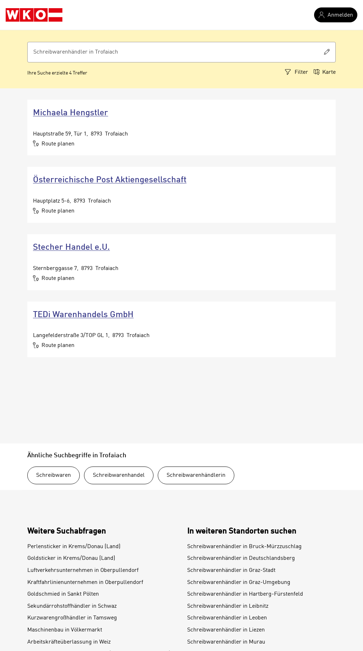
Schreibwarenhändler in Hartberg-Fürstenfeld (245, 594)
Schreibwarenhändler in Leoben (227, 618)
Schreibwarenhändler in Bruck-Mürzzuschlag (244, 547)
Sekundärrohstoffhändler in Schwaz (72, 606)
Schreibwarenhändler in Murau (226, 642)
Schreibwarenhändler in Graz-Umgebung (238, 582)
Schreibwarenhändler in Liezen (226, 630)
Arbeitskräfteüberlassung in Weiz (69, 642)
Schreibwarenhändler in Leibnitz (227, 606)
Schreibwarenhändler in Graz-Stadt (231, 570)
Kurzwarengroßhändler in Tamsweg (72, 618)
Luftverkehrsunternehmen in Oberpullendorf (83, 570)
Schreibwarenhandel (119, 475)
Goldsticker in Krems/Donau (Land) (71, 558)
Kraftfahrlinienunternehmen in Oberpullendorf (85, 582)
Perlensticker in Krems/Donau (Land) (74, 547)
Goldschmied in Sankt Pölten (63, 594)
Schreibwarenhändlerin (196, 475)
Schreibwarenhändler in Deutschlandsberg (241, 558)
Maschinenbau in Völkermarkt (64, 630)
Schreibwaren (53, 475)
